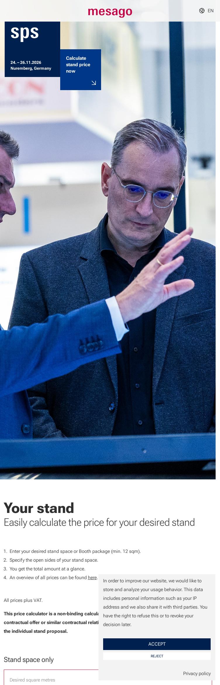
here (92, 577)
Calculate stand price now (78, 64)
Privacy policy (197, 673)
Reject (157, 656)
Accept (157, 644)
